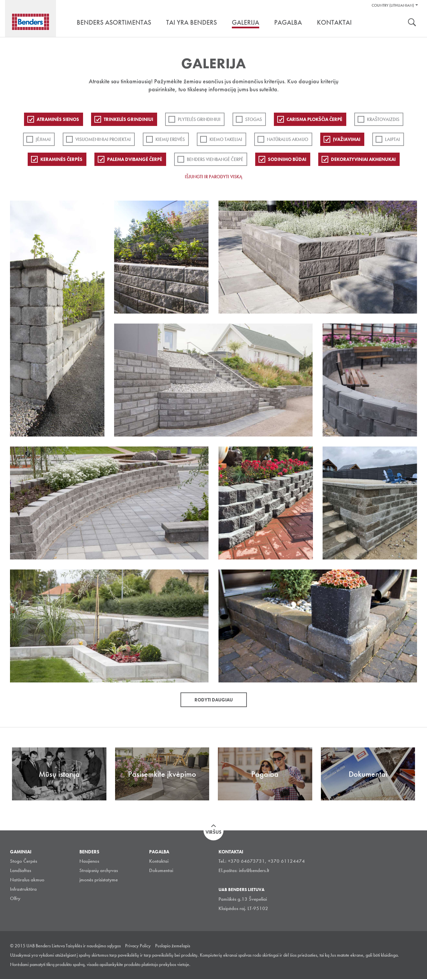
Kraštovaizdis (383, 119)
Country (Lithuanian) (393, 5)
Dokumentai (161, 870)
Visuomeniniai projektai (103, 139)
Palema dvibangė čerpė (134, 159)
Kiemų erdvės (170, 139)
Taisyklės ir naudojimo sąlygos (93, 946)
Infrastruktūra (23, 889)
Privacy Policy (138, 946)
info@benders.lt (254, 870)
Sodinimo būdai (287, 159)
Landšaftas (20, 870)
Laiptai (392, 139)
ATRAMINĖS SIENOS (58, 119)
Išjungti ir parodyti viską (213, 177)
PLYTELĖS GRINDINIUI (199, 119)
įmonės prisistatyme (98, 879)
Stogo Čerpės (23, 861)
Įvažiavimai (346, 139)
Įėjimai (43, 139)
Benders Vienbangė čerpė (215, 159)
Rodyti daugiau (213, 700)
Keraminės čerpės (61, 159)
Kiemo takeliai (225, 139)
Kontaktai (158, 861)
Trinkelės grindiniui (128, 119)
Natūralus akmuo (287, 139)
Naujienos (89, 861)
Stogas (253, 119)
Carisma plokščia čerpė (314, 119)
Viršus (213, 832)
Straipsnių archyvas (98, 870)
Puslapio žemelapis (172, 946)
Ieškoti (412, 23)
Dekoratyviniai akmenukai (363, 159)
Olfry (15, 898)
